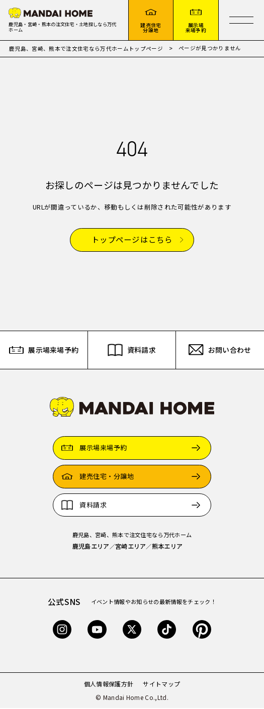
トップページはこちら (132, 241)
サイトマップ (161, 684)
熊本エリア (167, 547)
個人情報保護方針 (109, 684)
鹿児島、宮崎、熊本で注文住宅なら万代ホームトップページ (86, 49)
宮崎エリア (130, 547)
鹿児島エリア (91, 547)
